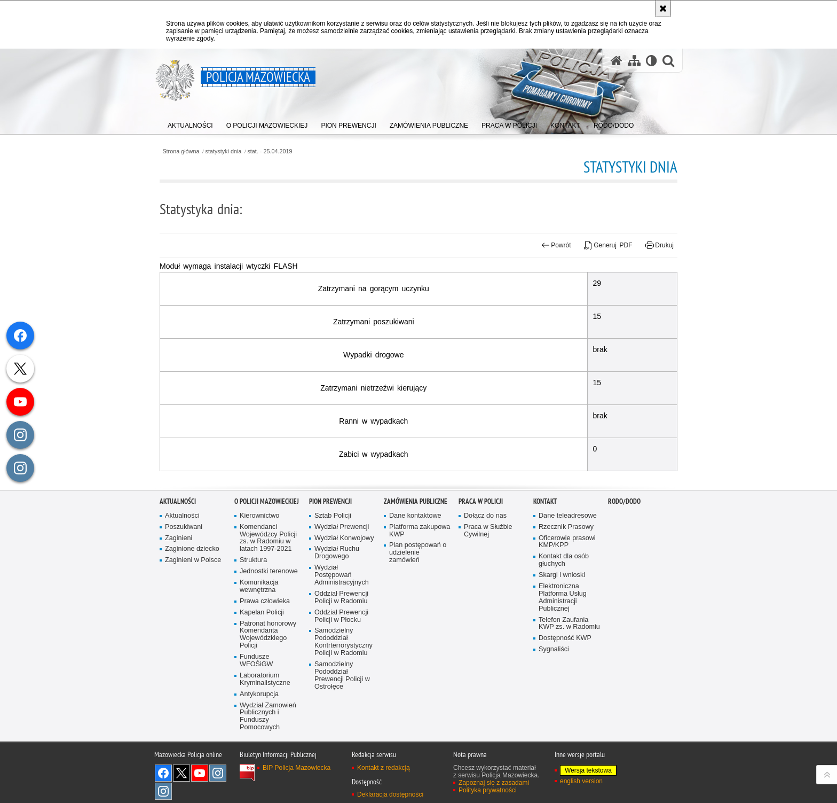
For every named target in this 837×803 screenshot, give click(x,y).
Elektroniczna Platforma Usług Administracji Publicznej (563, 626)
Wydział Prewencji (341, 555)
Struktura (253, 589)
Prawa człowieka (265, 629)
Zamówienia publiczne (415, 529)
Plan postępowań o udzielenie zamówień (417, 581)
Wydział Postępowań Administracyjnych (341, 604)
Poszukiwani (183, 555)
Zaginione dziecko (192, 577)
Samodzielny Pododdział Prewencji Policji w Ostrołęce (342, 704)
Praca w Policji (481, 529)
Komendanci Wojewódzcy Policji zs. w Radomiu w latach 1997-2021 (268, 566)
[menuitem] (190, 123)
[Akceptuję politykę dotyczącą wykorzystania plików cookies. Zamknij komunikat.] (663, 8)
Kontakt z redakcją (383, 796)
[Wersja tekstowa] (651, 60)
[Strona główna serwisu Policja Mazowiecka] (616, 60)
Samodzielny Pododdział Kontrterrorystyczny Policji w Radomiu (343, 670)
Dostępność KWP (565, 667)
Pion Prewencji (330, 529)
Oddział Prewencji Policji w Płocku (341, 644)
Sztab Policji (332, 544)
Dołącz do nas (485, 544)
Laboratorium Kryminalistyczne (265, 707)
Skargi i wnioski (562, 604)
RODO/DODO (624, 529)
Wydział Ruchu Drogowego (336, 581)
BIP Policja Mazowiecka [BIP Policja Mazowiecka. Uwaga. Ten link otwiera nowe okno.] (296, 796)
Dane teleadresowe (568, 544)
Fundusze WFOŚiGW (256, 689)
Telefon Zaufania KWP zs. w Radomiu (569, 652)
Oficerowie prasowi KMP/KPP (567, 570)
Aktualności (178, 529)
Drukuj (659, 245)
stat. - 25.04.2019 (269, 151)
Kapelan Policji (262, 640)
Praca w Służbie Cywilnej (488, 559)
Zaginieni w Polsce (193, 589)
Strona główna (180, 151)
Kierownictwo (259, 544)
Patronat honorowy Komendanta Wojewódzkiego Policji (268, 663)
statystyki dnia (224, 151)
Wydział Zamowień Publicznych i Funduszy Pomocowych (268, 745)
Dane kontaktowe (415, 544)
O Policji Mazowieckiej (266, 529)
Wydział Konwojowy (344, 566)
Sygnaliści (554, 678)
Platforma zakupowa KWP (419, 559)
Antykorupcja (259, 722)
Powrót (556, 245)
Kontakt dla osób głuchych (564, 589)
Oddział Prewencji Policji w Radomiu (341, 626)
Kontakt (545, 529)
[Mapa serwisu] (634, 60)
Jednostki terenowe (269, 600)
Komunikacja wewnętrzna (259, 614)
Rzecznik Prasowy (566, 555)
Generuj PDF (608, 245)
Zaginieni (178, 566)
